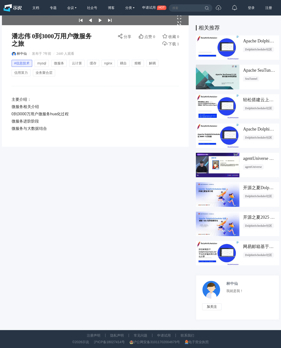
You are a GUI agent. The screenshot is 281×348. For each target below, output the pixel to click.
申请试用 (164, 335)
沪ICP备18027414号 (109, 342)
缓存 (93, 63)
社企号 (92, 8)
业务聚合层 (44, 73)
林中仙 (22, 53)
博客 (111, 8)
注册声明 (93, 335)
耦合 (123, 63)
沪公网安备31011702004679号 (156, 342)
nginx (108, 63)
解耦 (152, 63)
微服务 (59, 63)
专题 (53, 8)
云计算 (77, 63)
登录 (251, 8)
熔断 (137, 63)
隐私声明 (117, 335)
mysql (41, 63)
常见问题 (140, 335)
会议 (71, 8)
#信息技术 (22, 63)
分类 (129, 8)
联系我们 (187, 335)
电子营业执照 (198, 342)
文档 (35, 8)
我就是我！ (234, 291)
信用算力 (21, 73)
